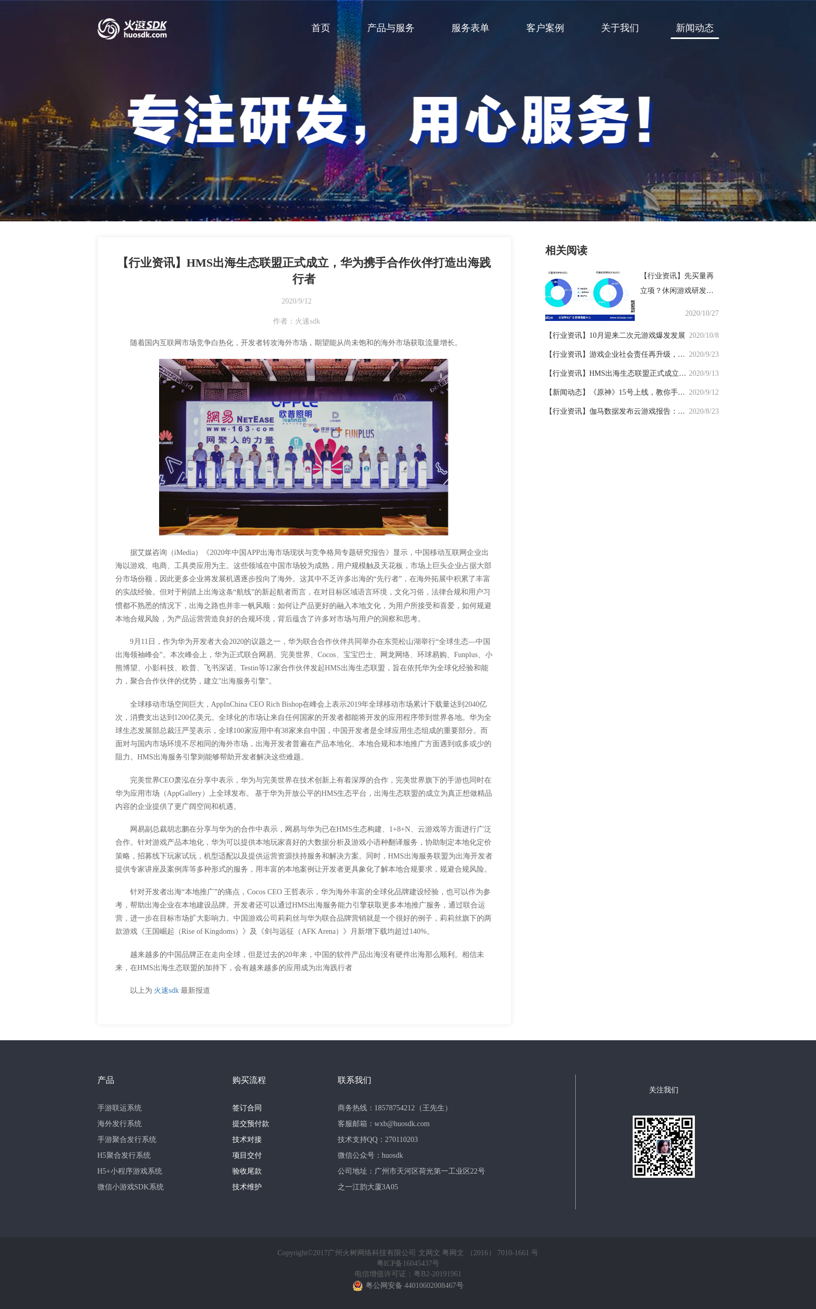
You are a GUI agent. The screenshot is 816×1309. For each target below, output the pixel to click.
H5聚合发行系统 (124, 1155)
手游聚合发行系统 (126, 1140)
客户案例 (545, 28)
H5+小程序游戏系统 (129, 1171)
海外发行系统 (119, 1124)
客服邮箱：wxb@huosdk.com (384, 1124)
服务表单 (470, 28)
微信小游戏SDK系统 (130, 1187)
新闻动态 (695, 28)
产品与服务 (391, 28)
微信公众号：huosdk (370, 1155)
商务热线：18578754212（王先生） (395, 1108)
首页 (320, 28)
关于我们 (620, 28)
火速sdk (166, 990)
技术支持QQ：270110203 (378, 1140)
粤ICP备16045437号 (408, 1263)
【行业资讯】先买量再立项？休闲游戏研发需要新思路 (677, 290)
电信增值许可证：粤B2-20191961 (408, 1274)
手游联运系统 (119, 1108)
